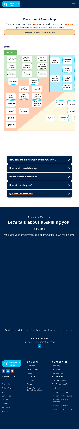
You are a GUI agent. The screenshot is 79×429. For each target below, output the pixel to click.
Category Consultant (26, 66)
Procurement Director (67, 60)
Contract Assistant (11, 125)
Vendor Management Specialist (24, 96)
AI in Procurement (59, 380)
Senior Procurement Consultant (42, 58)
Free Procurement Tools (61, 384)
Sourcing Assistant (11, 118)
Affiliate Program (8, 388)
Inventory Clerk (11, 110)
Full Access (31, 366)
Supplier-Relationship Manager (27, 58)
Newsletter (6, 407)
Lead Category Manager (55, 78)
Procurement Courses (60, 392)
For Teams (56, 370)
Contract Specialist (27, 74)
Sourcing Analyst (11, 66)
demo (37, 24)
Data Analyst (13, 81)
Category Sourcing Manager (67, 78)
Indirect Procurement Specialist (37, 103)
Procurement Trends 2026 (62, 409)
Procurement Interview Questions (60, 401)
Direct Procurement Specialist (37, 96)
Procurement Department (62, 396)
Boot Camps (56, 366)
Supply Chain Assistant (24, 89)
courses (69, 24)
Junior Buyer (11, 103)
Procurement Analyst (11, 59)
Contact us (31, 380)
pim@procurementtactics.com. (58, 330)
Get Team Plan (57, 374)
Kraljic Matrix (57, 388)
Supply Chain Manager (64, 118)
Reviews (5, 411)
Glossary (5, 400)
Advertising (6, 384)
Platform (5, 403)
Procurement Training (60, 406)
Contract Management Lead (67, 87)
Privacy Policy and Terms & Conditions (34, 389)
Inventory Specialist (34, 81)
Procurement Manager (60, 103)
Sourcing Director (67, 69)
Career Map (6, 396)
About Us (5, 380)
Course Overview (33, 370)
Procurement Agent (51, 118)
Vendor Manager (72, 103)
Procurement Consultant (42, 74)
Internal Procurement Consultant (42, 66)
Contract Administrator (11, 74)
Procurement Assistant (24, 110)
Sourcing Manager (72, 110)
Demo (29, 384)
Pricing (29, 374)
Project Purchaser (11, 96)
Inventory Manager (37, 89)
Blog (3, 392)
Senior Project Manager (55, 60)
